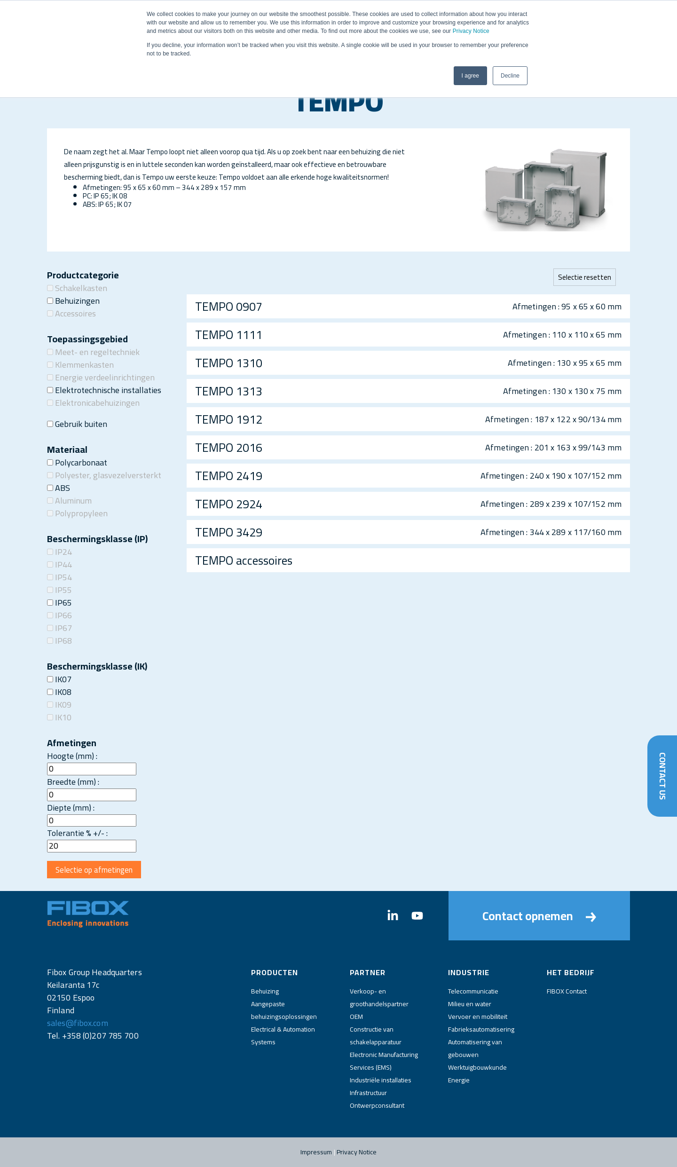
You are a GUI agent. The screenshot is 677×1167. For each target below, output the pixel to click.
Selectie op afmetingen (94, 869)
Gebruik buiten (77, 424)
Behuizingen (73, 300)
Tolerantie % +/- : (77, 833)
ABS (58, 488)
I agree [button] (470, 75)
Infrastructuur (368, 1093)
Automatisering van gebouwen (475, 1048)
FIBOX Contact (567, 991)
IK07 (59, 679)
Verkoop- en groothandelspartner (379, 997)
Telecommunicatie (473, 991)
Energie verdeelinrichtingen (101, 377)
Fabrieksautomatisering (481, 1029)
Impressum (316, 1152)
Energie (459, 1080)
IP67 (59, 628)
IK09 (59, 704)
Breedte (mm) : (73, 781)
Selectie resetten (584, 277)
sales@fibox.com (77, 1023)
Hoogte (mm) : (72, 756)
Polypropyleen (77, 513)
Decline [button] (510, 75)
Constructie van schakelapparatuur (375, 1035)
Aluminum (69, 500)
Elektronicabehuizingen (93, 402)
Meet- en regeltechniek (93, 352)
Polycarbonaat (77, 462)
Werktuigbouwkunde (477, 1067)
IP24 (59, 552)
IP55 (59, 590)
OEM (356, 1016)
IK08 (59, 692)
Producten (274, 972)
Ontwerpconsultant (377, 1105)
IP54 (59, 577)
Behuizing (265, 991)
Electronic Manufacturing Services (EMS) (384, 1061)
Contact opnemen (539, 916)
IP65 (59, 602)
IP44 (59, 564)
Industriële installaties (380, 1080)
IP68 (59, 640)
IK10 (59, 717)
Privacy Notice (471, 31)
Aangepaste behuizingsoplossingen (284, 1010)
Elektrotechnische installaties (104, 390)
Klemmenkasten (80, 364)
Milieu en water (469, 1004)
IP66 (59, 615)
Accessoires (71, 313)
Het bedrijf (571, 972)
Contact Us (662, 776)
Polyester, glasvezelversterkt (104, 475)
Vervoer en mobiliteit (477, 1016)
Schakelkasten (77, 288)
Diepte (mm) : (70, 807)
